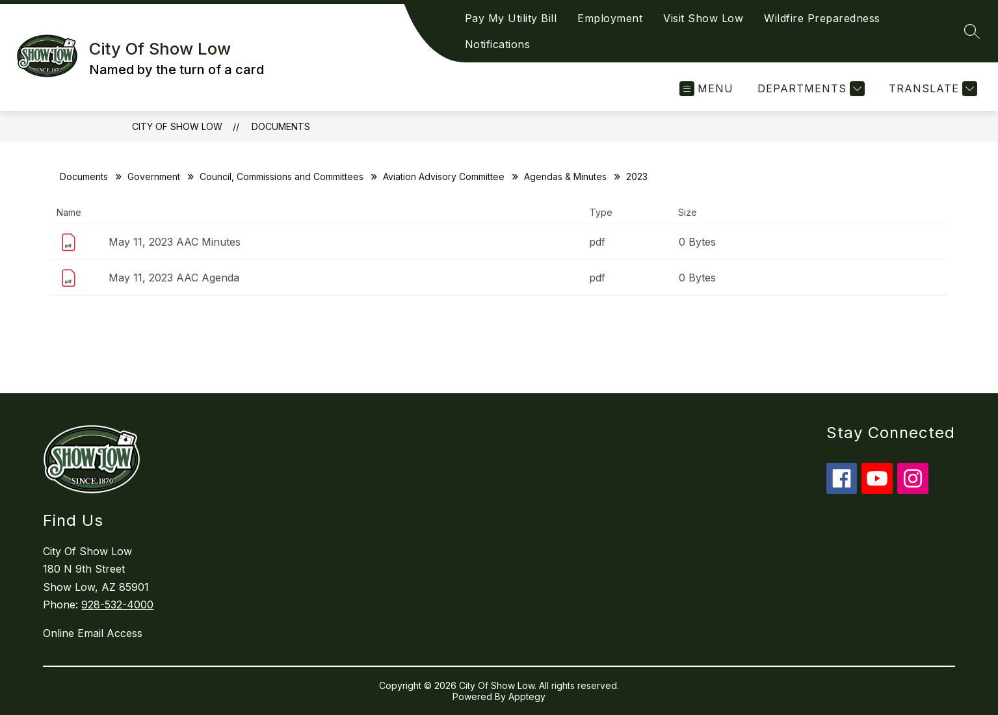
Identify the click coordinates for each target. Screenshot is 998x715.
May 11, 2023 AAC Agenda (174, 277)
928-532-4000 (117, 604)
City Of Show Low (177, 126)
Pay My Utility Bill (511, 18)
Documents (281, 126)
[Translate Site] (931, 89)
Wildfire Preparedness (822, 18)
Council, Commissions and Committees (281, 176)
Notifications (498, 44)
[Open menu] (706, 89)
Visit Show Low (703, 18)
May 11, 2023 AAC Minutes (175, 241)
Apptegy (526, 696)
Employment (609, 18)
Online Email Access (92, 633)
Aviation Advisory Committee (444, 176)
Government (153, 176)
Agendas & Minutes (565, 176)
